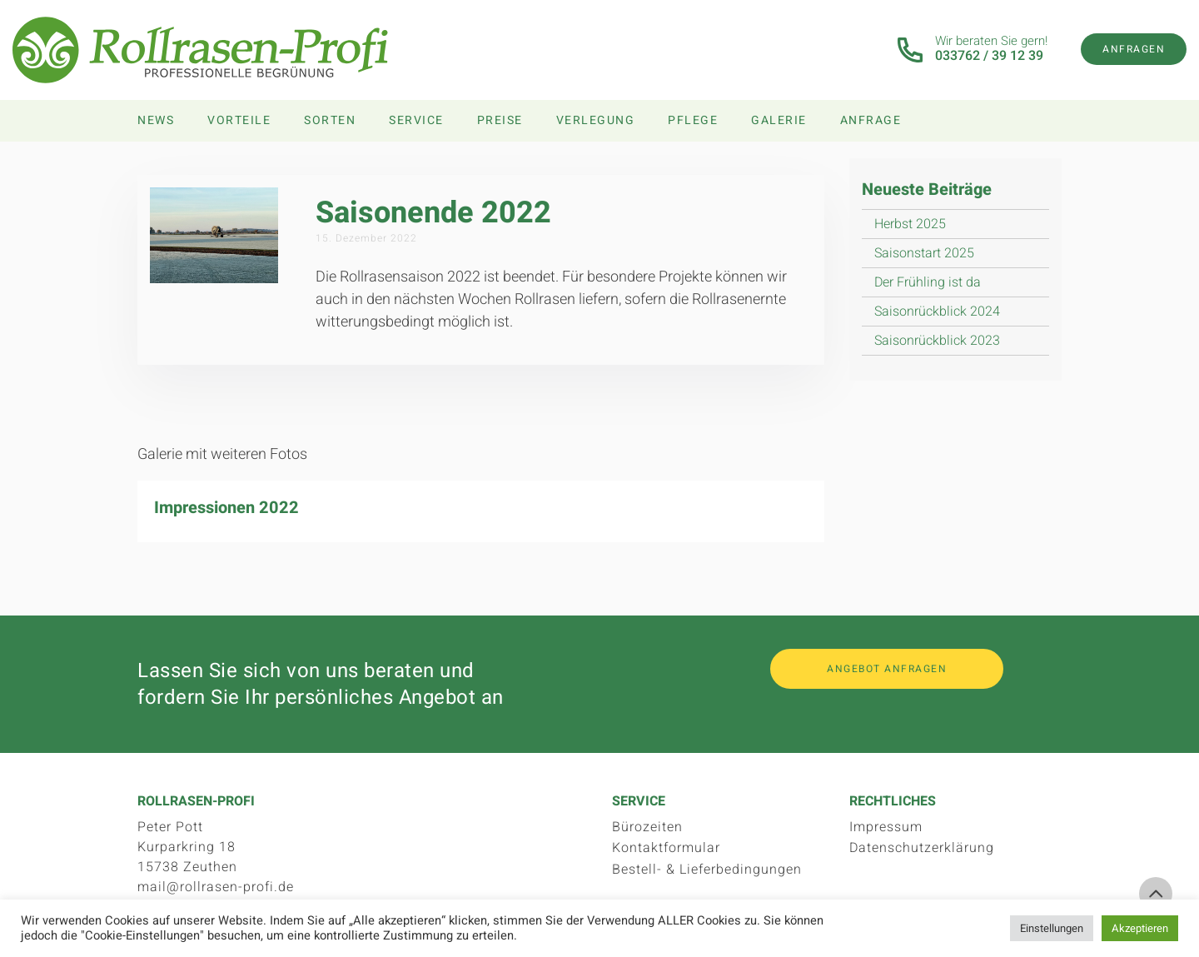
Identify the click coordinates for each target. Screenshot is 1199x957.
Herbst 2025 (910, 224)
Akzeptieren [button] (1140, 928)
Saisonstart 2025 (924, 253)
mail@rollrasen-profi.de (215, 887)
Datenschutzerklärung (921, 848)
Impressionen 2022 (226, 508)
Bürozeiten (647, 827)
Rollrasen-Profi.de (200, 50)
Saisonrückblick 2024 (937, 311)
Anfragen (1133, 49)
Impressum (886, 827)
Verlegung (595, 120)
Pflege (693, 120)
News (155, 120)
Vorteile (239, 120)
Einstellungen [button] (1051, 928)
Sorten (330, 120)
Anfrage (871, 120)
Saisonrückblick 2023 (937, 341)
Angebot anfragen (887, 668)
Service (416, 120)
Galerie (779, 120)
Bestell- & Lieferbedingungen (707, 870)
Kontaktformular (666, 848)
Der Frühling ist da (927, 282)
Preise (500, 120)
